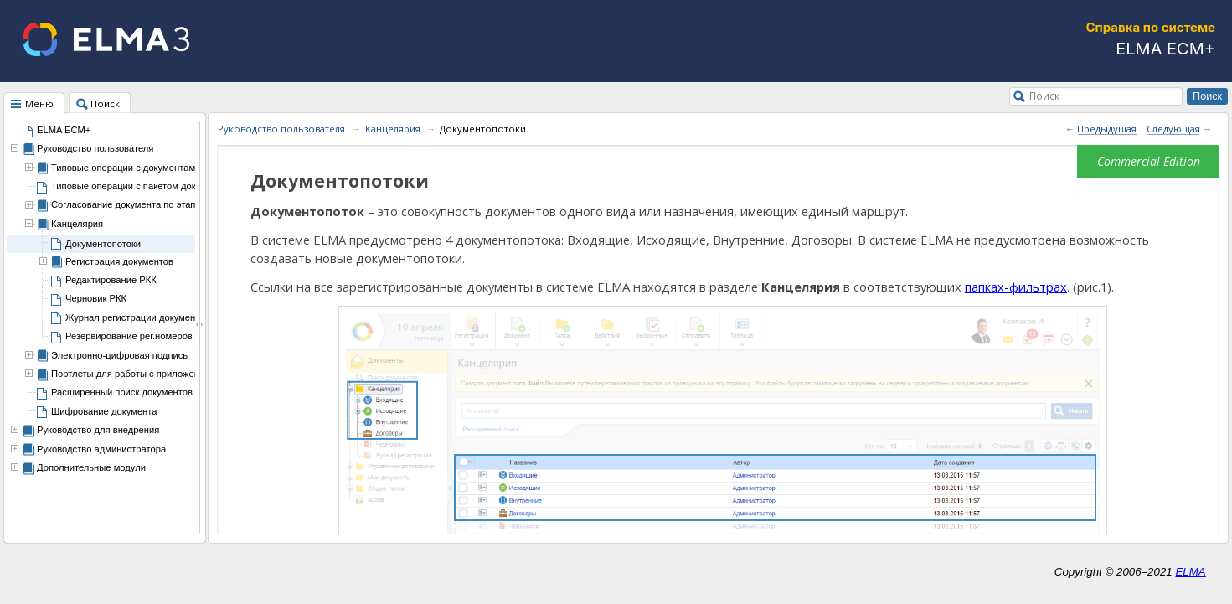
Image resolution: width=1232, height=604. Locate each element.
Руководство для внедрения (98, 430)
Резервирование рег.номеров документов (155, 336)
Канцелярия (77, 224)
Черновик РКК (95, 298)
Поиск (1044, 95)
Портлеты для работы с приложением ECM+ (148, 374)
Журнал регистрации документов (137, 317)
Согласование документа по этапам (129, 204)
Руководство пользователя (95, 148)
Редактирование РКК (111, 280)
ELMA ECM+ (63, 130)
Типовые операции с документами (125, 168)
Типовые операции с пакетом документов (141, 186)
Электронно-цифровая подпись (119, 355)
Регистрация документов (119, 261)
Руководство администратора (101, 449)
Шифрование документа (104, 411)
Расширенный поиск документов (122, 392)
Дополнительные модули (91, 467)
